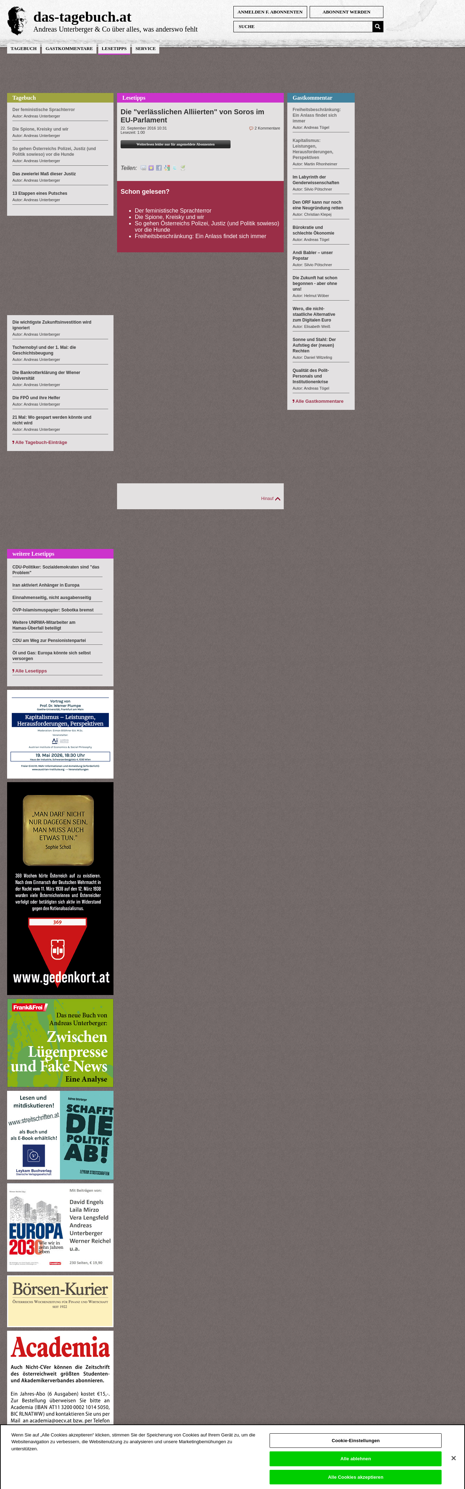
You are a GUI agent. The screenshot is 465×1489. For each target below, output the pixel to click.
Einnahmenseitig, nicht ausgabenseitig (51, 597)
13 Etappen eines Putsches (39, 193)
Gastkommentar (312, 98)
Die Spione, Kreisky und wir (169, 217)
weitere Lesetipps (33, 554)
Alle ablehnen (356, 1464)
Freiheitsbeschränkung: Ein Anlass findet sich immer (200, 236)
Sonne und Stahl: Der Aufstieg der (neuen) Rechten (314, 345)
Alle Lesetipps (31, 671)
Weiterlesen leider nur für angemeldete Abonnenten (176, 144)
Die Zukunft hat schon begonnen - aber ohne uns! (315, 283)
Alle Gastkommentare (319, 401)
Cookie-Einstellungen (356, 1446)
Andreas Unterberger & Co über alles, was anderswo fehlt (115, 29)
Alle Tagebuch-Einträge (41, 442)
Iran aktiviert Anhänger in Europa (45, 585)
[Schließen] (453, 1463)
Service (145, 48)
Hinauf (267, 498)
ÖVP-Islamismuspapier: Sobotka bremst (53, 610)
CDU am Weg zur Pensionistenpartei (49, 640)
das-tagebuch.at (82, 17)
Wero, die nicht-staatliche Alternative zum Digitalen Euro (314, 314)
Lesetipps (114, 48)
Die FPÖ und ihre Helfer (36, 397)
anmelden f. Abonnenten (270, 12)
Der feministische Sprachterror (173, 211)
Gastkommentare (69, 48)
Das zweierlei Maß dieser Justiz (44, 173)
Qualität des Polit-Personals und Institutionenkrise (311, 376)
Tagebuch (24, 48)
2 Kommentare (267, 128)
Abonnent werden (347, 12)
